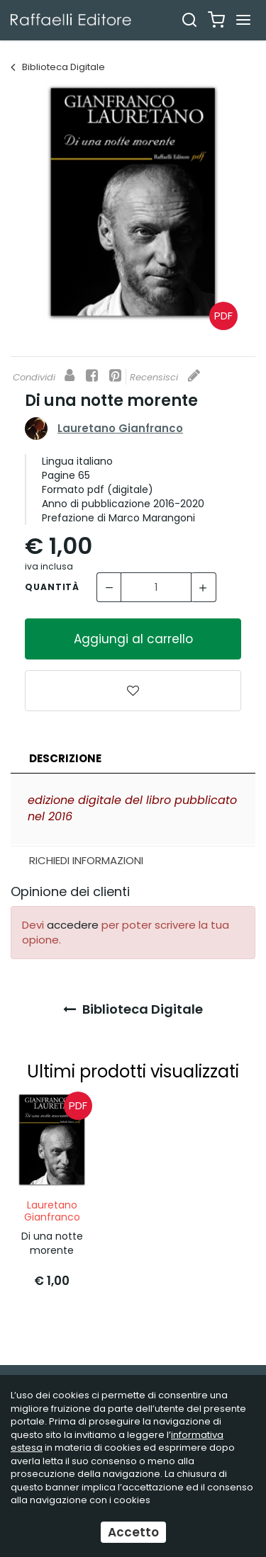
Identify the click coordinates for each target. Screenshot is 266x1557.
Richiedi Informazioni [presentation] (86, 860)
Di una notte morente (52, 1243)
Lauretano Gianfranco (120, 428)
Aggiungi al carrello (133, 638)
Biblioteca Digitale (58, 67)
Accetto (133, 1532)
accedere (73, 924)
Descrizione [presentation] (65, 758)
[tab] (133, 759)
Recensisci (165, 377)
